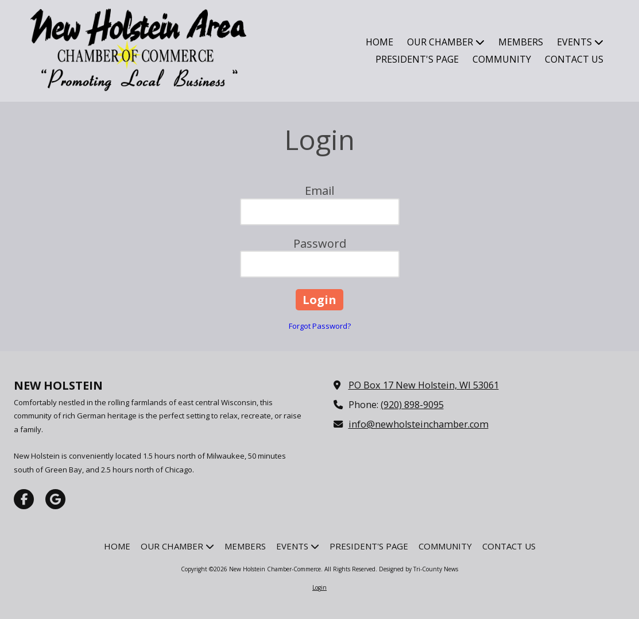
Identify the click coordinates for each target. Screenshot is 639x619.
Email (319, 190)
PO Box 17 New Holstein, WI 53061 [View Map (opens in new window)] (423, 385)
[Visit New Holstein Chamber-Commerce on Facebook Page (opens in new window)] (24, 499)
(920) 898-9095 (412, 404)
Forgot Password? (320, 326)
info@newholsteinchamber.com (418, 424)
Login (319, 587)
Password (319, 243)
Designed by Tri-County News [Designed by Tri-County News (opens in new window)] (418, 569)
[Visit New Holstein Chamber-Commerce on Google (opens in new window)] (55, 499)
